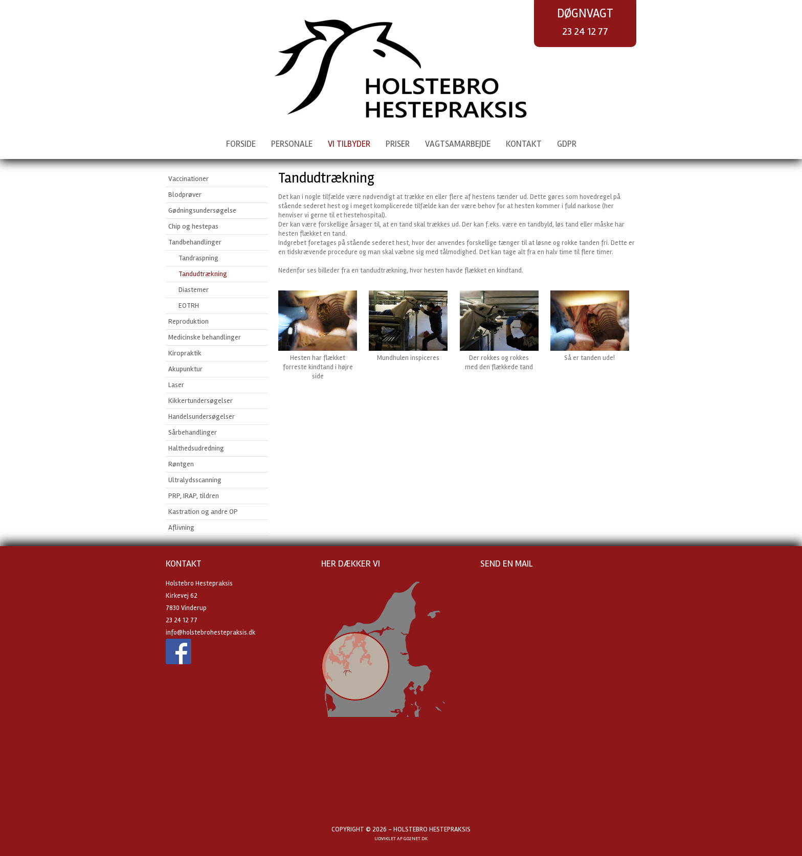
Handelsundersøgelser (201, 416)
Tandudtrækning (203, 273)
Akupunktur (185, 369)
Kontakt (524, 144)
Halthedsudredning (196, 448)
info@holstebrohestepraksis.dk (210, 632)
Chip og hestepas (193, 226)
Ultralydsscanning (194, 480)
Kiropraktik (185, 353)
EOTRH (189, 305)
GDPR (566, 144)
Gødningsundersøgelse (202, 210)
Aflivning (181, 527)
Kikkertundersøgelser (200, 400)
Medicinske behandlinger (204, 337)
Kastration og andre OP (203, 511)
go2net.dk (416, 839)
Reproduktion (188, 321)
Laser (176, 384)
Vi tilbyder (349, 144)
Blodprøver (185, 194)
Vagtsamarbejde (458, 144)
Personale (292, 144)
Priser (398, 144)
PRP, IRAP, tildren (193, 495)
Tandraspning (198, 258)
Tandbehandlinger (194, 242)
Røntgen (181, 464)
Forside (241, 144)
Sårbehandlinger (192, 432)
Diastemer (194, 289)
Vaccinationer (188, 178)
